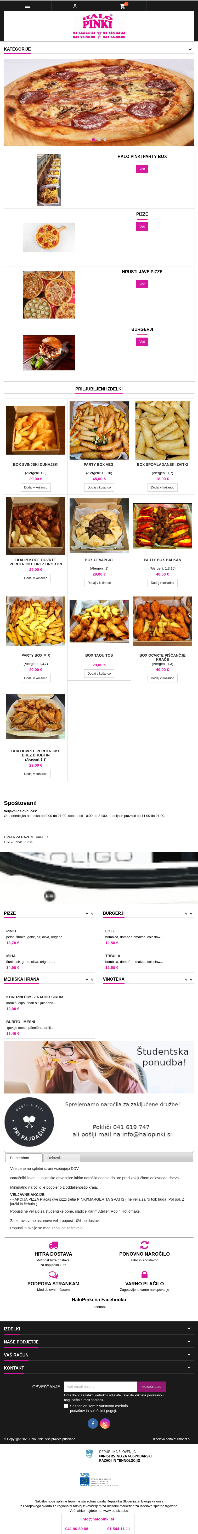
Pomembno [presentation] (19, 1158)
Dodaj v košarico (35, 487)
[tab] (24, 1158)
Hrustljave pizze (142, 272)
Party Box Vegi (99, 464)
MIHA (11, 956)
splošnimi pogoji (103, 1411)
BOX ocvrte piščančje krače (162, 657)
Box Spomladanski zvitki (162, 464)
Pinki (11, 931)
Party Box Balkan (162, 560)
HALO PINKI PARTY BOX (142, 157)
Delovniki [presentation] (55, 1158)
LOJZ (110, 931)
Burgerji (142, 329)
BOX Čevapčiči (99, 560)
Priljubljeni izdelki (98, 389)
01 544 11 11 (118, 1528)
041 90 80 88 (76, 1528)
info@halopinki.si (97, 1519)
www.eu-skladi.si (115, 1511)
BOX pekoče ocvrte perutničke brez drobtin (35, 562)
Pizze (142, 214)
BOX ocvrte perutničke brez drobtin (35, 753)
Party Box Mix (35, 655)
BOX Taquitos (99, 655)
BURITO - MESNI (20, 1022)
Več (142, 169)
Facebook (99, 1307)
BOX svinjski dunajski (35, 464)
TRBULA (113, 956)
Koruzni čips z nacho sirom (34, 997)
